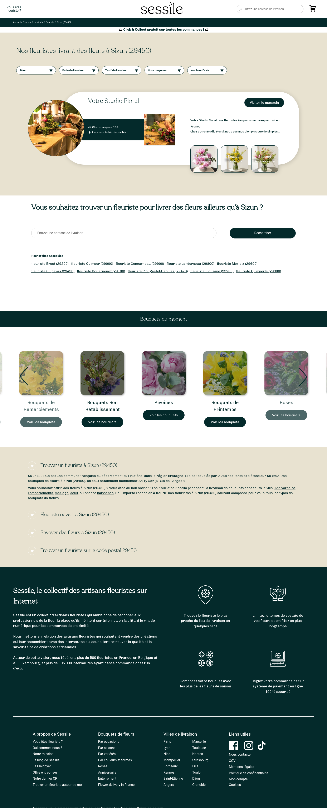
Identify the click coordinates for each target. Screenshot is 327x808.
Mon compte (238, 779)
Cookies (235, 785)
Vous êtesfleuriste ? (13, 9)
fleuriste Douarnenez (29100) (101, 271)
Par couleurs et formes (115, 760)
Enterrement (107, 778)
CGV (232, 761)
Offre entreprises (45, 772)
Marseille (199, 742)
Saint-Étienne (173, 778)
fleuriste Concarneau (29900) (140, 264)
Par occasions (108, 742)
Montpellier (172, 760)
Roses (286, 402)
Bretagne (175, 476)
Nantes (197, 754)
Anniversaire (284, 488)
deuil (74, 493)
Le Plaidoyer (42, 766)
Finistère (135, 476)
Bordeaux (170, 766)
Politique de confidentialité (248, 773)
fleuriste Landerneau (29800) (190, 264)
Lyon (167, 748)
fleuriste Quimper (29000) (92, 264)
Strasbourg (200, 760)
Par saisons (106, 748)
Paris (167, 742)
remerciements (40, 493)
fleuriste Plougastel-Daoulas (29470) (158, 271)
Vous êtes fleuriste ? (48, 742)
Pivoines (163, 402)
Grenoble (199, 785)
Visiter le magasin (264, 103)
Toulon (197, 772)
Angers (169, 785)
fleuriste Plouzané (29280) (212, 271)
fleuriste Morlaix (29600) (237, 264)
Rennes (169, 772)
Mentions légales (241, 767)
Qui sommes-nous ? (47, 748)
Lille (195, 766)
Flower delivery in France (116, 785)
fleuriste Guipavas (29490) (52, 271)
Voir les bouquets (41, 422)
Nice (167, 754)
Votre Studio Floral (113, 101)
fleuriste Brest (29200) (50, 264)
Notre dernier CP (45, 778)
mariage (62, 493)
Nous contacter (240, 754)
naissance (105, 493)
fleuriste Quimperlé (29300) (258, 271)
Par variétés (107, 754)
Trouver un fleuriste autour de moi (58, 785)
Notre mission (43, 754)
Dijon (196, 778)
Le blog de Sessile (46, 760)
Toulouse (199, 748)
